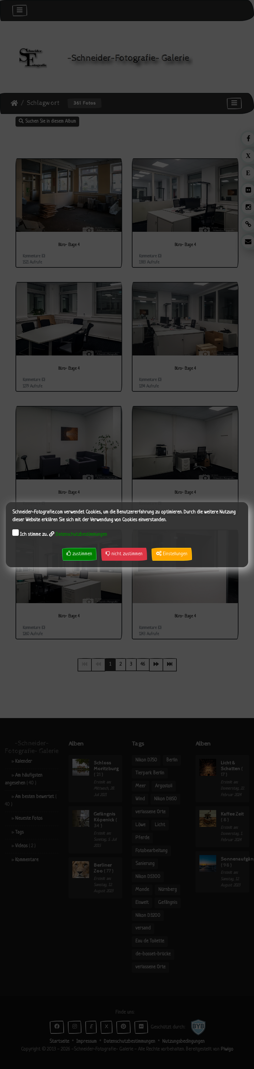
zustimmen (79, 554)
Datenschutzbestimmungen (81, 534)
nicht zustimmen (124, 554)
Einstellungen (171, 554)
